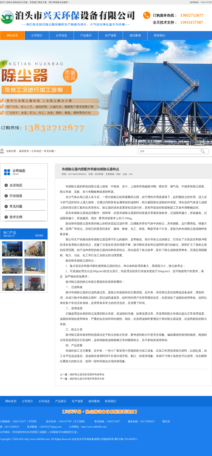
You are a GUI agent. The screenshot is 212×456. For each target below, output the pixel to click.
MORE (39, 235)
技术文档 (16, 217)
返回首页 (24, 151)
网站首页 (12, 35)
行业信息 (16, 196)
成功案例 (135, 35)
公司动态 (61, 35)
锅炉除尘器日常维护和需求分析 (87, 378)
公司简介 (37, 35)
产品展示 (86, 35)
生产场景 (110, 35)
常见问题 (49, 151)
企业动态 (16, 185)
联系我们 (159, 35)
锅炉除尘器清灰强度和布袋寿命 (87, 374)
